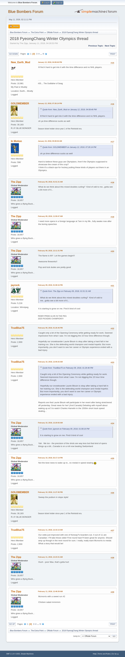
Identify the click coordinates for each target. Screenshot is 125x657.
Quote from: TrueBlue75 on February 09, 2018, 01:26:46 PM (67, 368)
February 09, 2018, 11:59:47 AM (50, 216)
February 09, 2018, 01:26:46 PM (50, 328)
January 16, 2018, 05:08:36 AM (50, 141)
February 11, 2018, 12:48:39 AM (50, 591)
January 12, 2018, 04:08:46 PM (50, 62)
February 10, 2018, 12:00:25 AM (50, 362)
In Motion (16, 141)
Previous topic (95, 46)
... (41, 54)
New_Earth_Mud (20, 62)
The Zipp (16, 182)
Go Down (13, 54)
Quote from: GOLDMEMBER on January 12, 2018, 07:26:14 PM (69, 147)
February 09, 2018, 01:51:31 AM (50, 182)
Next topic (110, 46)
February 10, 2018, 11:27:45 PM (50, 492)
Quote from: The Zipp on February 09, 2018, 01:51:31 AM (66, 291)
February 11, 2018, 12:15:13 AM (50, 530)
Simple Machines (27, 654)
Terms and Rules (104, 654)
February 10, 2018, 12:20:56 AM (50, 423)
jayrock (15, 285)
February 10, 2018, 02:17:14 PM (50, 458)
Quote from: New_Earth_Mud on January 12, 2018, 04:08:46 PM (69, 109)
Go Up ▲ (115, 654)
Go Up (12, 624)
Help (94, 654)
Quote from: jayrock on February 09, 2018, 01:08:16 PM (65, 429)
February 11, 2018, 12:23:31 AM (50, 557)
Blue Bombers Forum (25, 11)
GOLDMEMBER (20, 103)
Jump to (76, 636)
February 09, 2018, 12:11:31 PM (50, 251)
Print (112, 54)
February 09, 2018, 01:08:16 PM (50, 285)
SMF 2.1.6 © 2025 (13, 654)
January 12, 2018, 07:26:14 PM (50, 103)
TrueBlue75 (17, 328)
